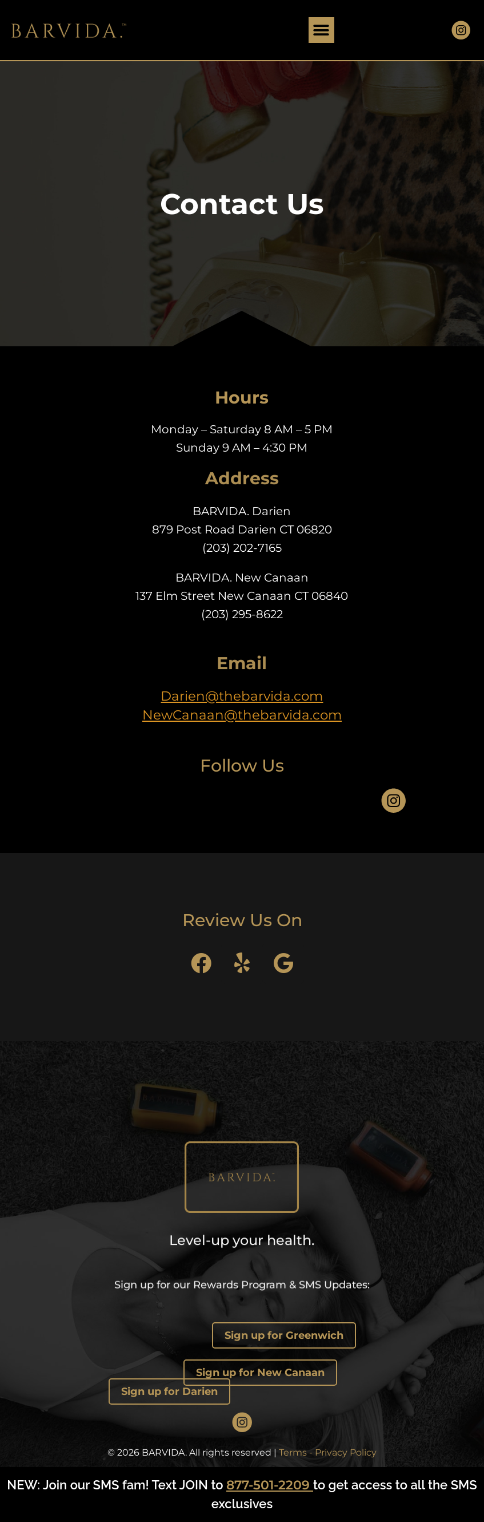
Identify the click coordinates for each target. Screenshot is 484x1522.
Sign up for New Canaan (260, 1372)
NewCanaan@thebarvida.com (242, 715)
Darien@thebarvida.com (242, 696)
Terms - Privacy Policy (328, 1452)
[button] (321, 30)
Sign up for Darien (169, 1391)
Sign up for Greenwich (284, 1335)
